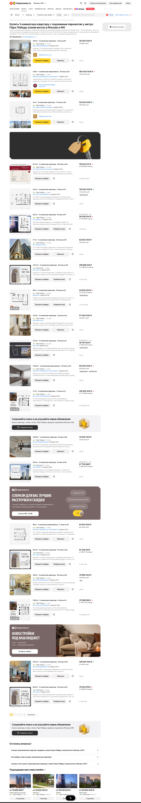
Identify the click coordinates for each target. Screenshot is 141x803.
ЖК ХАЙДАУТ (37, 467)
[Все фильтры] (11, 15)
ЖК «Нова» (36, 270)
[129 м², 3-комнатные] (21, 85)
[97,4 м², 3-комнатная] (21, 174)
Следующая (31, 714)
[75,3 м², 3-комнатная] (21, 351)
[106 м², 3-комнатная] (21, 54)
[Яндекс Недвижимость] (22, 3)
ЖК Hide (35, 345)
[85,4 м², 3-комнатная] (21, 697)
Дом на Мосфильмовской (41, 46)
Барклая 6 (36, 295)
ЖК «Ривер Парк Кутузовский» (42, 107)
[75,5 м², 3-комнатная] (21, 326)
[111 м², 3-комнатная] (21, 250)
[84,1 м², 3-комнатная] (21, 225)
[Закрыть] (131, 15)
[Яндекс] (11, 3)
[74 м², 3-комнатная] (21, 115)
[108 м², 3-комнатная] (21, 585)
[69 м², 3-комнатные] (21, 535)
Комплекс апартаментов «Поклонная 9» (45, 76)
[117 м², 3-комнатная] (21, 401)
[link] (128, 3)
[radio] (11, 714)
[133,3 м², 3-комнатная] (21, 672)
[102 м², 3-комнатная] (21, 200)
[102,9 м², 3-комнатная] (21, 447)
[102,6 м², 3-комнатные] (21, 376)
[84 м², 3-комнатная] (21, 301)
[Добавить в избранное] (72, 60)
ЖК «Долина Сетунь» (39, 245)
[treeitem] (15, 9)
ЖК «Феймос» (37, 219)
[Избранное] (81, 3)
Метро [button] (111, 15)
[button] (85, 3)
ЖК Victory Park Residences (41, 194)
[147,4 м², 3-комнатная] (21, 275)
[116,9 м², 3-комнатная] (21, 610)
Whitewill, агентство (45, 55)
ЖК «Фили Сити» (38, 320)
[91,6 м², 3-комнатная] (21, 473)
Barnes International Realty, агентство (47, 85)
